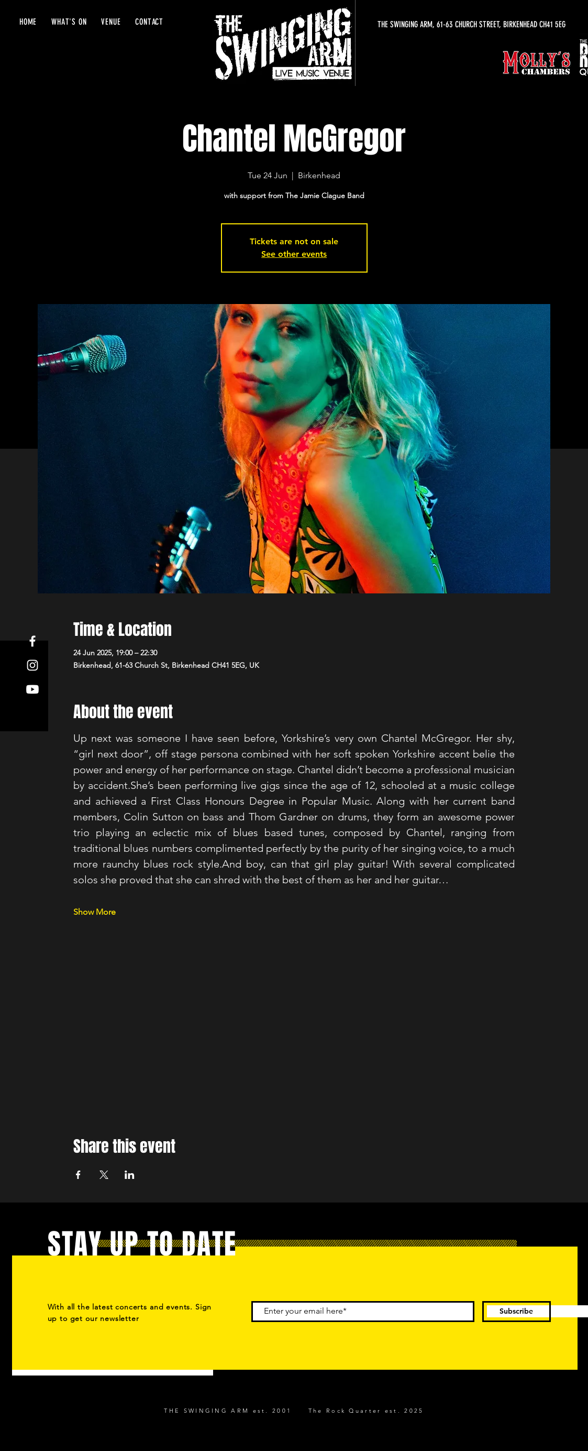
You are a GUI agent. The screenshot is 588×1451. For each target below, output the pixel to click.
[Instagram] (32, 665)
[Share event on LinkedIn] (130, 1175)
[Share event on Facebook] (78, 1175)
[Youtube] (32, 689)
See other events (294, 254)
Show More (94, 912)
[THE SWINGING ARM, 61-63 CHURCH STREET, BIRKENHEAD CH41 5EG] (466, 24)
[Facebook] (32, 641)
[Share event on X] (104, 1175)
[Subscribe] (516, 1311)
